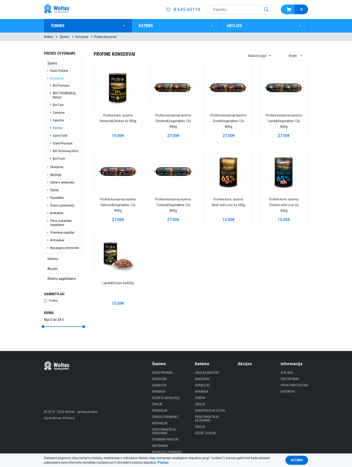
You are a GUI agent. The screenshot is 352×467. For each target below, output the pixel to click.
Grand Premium (62, 143)
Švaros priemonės (62, 205)
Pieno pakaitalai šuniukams (61, 223)
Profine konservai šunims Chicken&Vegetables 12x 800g (173, 121)
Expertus (58, 120)
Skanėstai (56, 167)
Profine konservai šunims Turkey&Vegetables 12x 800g (173, 204)
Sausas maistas (207, 372)
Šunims (58, 25)
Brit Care (58, 105)
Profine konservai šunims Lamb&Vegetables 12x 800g (284, 121)
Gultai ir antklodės (62, 182)
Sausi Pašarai (59, 71)
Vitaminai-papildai (62, 232)
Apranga (55, 175)
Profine (57, 128)
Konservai (82, 37)
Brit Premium (61, 86)
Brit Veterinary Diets (66, 151)
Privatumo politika (294, 385)
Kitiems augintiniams (61, 278)
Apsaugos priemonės (64, 248)
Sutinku (297, 460)
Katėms (146, 25)
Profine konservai (105, 37)
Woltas (48, 37)
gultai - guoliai (205, 433)
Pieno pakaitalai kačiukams (207, 418)
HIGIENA (200, 398)
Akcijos (234, 25)
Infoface (69, 418)
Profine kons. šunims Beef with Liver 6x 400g (228, 202)
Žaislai (54, 190)
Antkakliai (56, 213)
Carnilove (59, 113)
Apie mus (287, 372)
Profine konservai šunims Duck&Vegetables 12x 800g (228, 121)
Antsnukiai (57, 240)
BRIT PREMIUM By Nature (64, 95)
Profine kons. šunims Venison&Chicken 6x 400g (118, 118)
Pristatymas (290, 379)
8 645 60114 (187, 9)
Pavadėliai (57, 198)
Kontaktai (288, 391)
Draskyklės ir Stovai (210, 410)
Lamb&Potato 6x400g (118, 283)
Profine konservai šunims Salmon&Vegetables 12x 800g (118, 204)
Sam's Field (60, 136)
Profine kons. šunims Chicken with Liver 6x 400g (284, 204)
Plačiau (163, 462)
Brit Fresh (59, 159)
